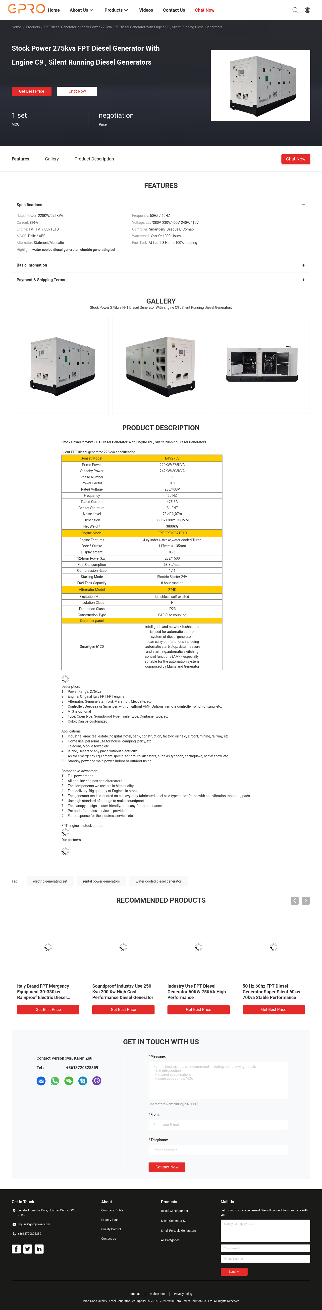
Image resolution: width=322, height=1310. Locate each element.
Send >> (234, 1271)
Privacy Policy (183, 1294)
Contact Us (108, 1238)
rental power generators (101, 881)
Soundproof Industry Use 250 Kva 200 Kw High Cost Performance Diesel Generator (122, 991)
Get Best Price (31, 91)
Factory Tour (109, 1220)
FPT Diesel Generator (60, 27)
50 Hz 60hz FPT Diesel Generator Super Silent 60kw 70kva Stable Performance (271, 991)
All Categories (170, 1240)
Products (33, 27)
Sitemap (135, 1294)
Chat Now (77, 91)
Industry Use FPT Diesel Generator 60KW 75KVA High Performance (196, 991)
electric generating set (50, 881)
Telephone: (159, 1140)
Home (16, 27)
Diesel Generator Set (174, 1211)
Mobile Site (157, 1294)
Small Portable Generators (178, 1231)
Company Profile (112, 1210)
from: (155, 1115)
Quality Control (111, 1229)
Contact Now (167, 1167)
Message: (158, 1056)
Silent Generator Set (174, 1221)
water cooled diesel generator (158, 881)
